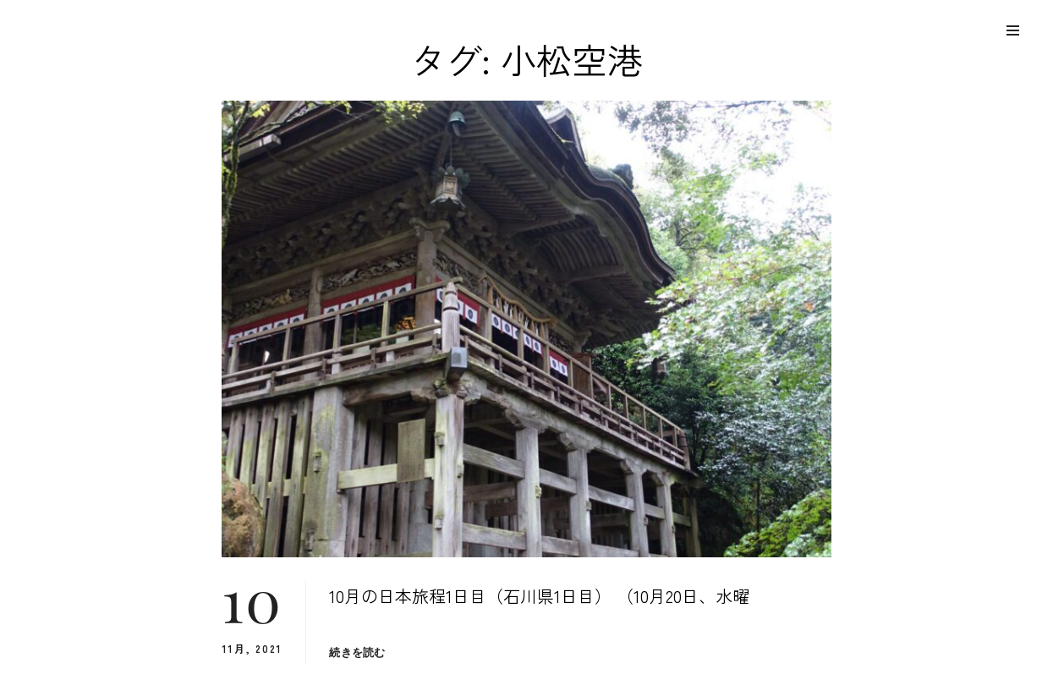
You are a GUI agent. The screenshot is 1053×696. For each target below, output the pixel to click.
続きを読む (357, 652)
